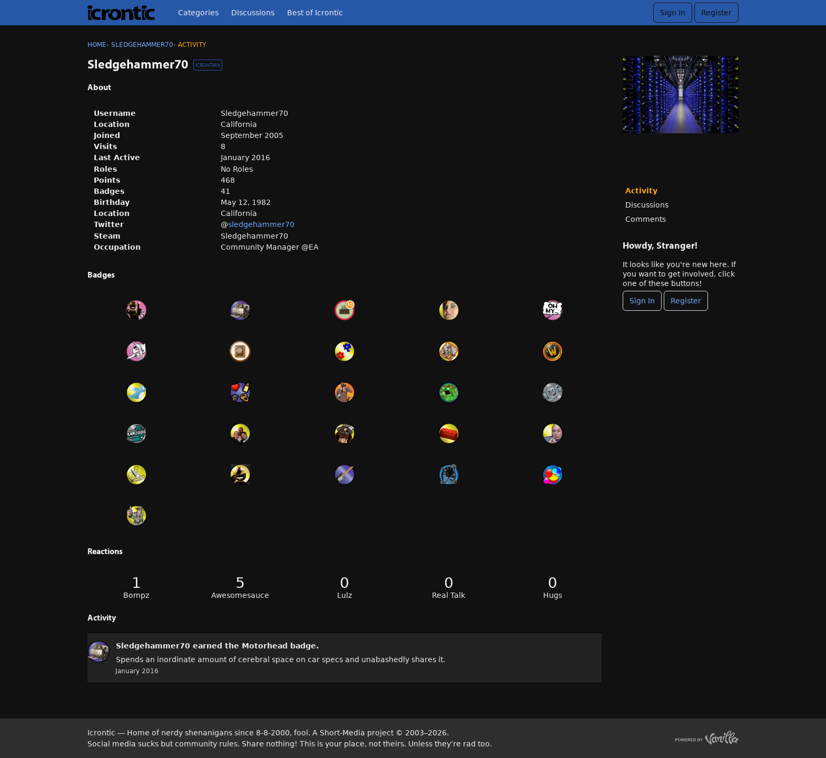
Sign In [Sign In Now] (642, 301)
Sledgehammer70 (153, 646)
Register (716, 12)
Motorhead (265, 646)
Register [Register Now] (686, 301)
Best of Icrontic (315, 12)
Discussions (252, 12)
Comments (645, 219)
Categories (198, 12)
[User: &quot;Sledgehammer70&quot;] (98, 652)
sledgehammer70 (261, 224)
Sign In (672, 12)
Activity (641, 190)
